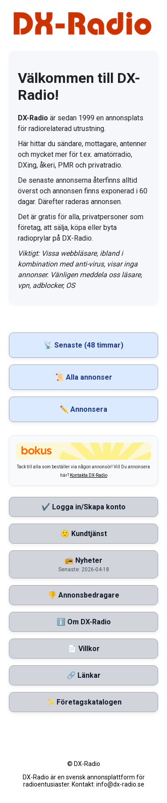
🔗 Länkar (84, 675)
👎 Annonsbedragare (83, 595)
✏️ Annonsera (83, 409)
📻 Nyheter (83, 564)
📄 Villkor (84, 648)
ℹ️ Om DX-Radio (84, 622)
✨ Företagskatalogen (84, 702)
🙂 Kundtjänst (84, 533)
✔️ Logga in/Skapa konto (83, 507)
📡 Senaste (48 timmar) (83, 345)
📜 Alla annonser (83, 377)
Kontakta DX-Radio (88, 475)
